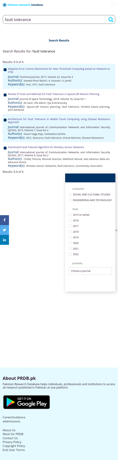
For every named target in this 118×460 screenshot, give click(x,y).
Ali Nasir (28, 102)
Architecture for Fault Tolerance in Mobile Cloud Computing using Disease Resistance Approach (59, 120)
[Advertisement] (59, 316)
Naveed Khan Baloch (35, 80)
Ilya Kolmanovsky (57, 102)
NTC (34, 84)
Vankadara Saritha (54, 134)
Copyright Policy (14, 446)
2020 (76, 243)
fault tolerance (46, 84)
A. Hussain (54, 80)
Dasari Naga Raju (33, 134)
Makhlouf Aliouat (72, 159)
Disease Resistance (93, 137)
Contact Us (10, 438)
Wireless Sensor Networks (41, 166)
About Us (9, 430)
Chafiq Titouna (32, 159)
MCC (29, 137)
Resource (38, 137)
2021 (76, 248)
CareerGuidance (14, 417)
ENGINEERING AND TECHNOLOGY (92, 200)
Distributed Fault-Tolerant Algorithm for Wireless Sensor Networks (46, 147)
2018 (76, 231)
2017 (76, 226)
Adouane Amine (17, 162)
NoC (28, 84)
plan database (16, 109)
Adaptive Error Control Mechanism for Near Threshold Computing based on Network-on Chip (59, 70)
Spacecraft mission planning (43, 106)
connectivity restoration (89, 166)
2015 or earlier (81, 214)
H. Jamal (66, 80)
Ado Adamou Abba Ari (96, 159)
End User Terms (14, 450)
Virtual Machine (72, 137)
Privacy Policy (12, 442)
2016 (76, 220)
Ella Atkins (40, 102)
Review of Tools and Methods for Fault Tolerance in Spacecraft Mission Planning (53, 94)
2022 (76, 254)
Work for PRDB (13, 434)
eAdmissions (11, 421)
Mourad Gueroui (51, 159)
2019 (76, 237)
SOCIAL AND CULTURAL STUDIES (91, 194)
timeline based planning (95, 106)
